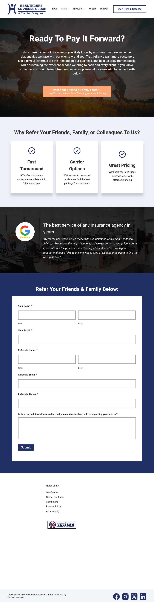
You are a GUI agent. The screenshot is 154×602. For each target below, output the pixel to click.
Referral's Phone (28, 392)
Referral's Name (27, 349)
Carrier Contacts (55, 495)
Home (54, 9)
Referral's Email (27, 372)
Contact (104, 9)
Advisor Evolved (16, 596)
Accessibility (53, 509)
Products (79, 9)
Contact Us (52, 500)
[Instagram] (125, 595)
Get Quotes (52, 490)
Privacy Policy (53, 505)
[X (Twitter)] (134, 595)
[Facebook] (116, 595)
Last (80, 323)
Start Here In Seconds (130, 9)
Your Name (25, 306)
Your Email (25, 329)
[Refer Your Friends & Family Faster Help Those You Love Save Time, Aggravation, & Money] (77, 91)
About (65, 9)
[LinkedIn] (143, 595)
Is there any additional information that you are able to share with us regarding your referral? (68, 411)
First (20, 323)
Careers (92, 9)
